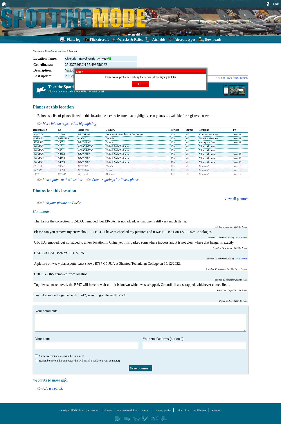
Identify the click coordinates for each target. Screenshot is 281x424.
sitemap (108, 410)
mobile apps (200, 410)
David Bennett (241, 237)
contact (146, 410)
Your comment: (140, 320)
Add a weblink (53, 388)
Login (276, 3)
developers (216, 410)
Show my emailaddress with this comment (59, 356)
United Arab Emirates (55, 51)
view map (220, 77)
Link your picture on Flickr (62, 203)
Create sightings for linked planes (115, 180)
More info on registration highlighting (69, 123)
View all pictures (236, 199)
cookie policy (182, 410)
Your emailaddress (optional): (194, 343)
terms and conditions (127, 410)
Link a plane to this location (62, 180)
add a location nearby (237, 77)
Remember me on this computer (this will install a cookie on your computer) (77, 360)
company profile (162, 410)
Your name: (86, 343)
